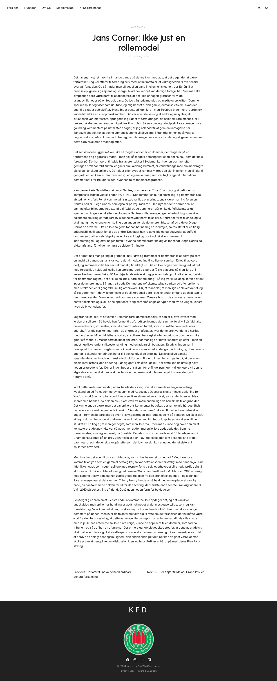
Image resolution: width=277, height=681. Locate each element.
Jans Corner (138, 26)
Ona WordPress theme (149, 666)
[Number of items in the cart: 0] (266, 8)
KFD (138, 609)
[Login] (259, 8)
